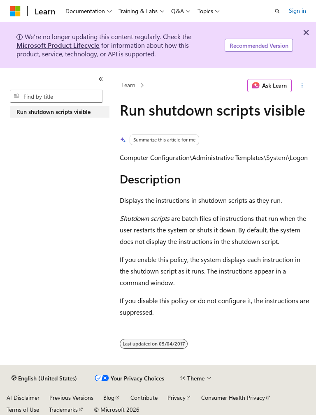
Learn (128, 85)
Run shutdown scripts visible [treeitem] (53, 112)
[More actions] (302, 85)
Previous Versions (71, 397)
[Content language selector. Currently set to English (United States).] (44, 378)
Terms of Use (23, 409)
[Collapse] (100, 79)
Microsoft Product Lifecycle (58, 45)
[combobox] (56, 96)
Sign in (297, 10)
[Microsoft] (15, 11)
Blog (108, 397)
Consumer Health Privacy (233, 397)
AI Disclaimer (23, 397)
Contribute (144, 397)
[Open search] (277, 11)
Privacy (176, 397)
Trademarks (63, 409)
